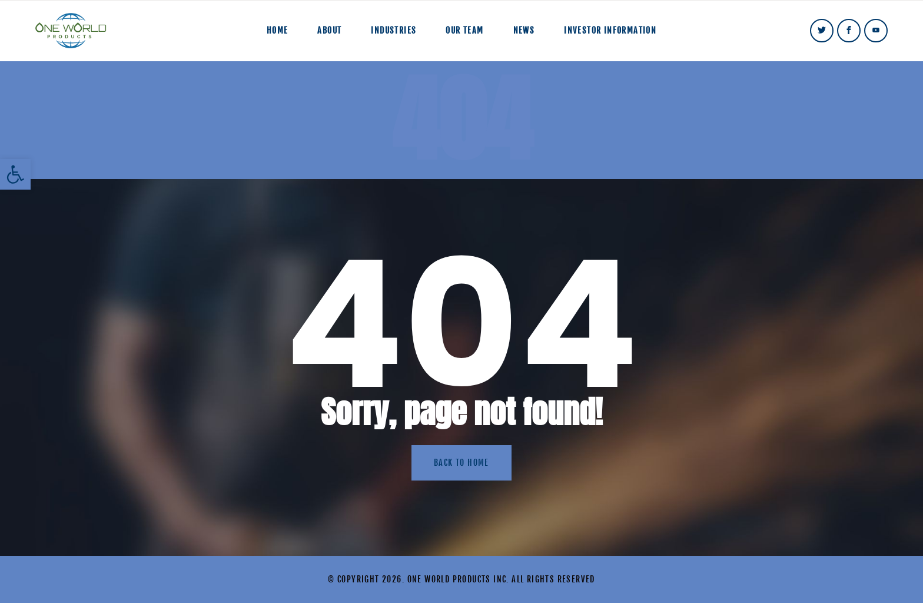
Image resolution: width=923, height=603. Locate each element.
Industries (393, 30)
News (524, 30)
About (329, 30)
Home (277, 30)
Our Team (464, 30)
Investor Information (610, 30)
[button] (15, 174)
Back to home (461, 463)
